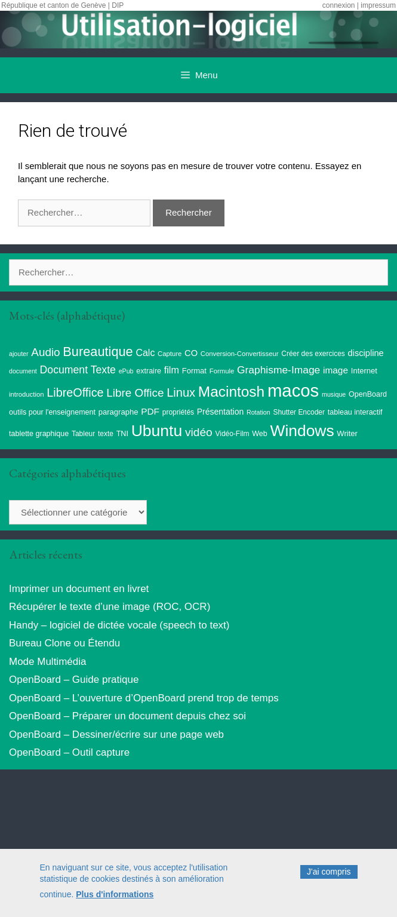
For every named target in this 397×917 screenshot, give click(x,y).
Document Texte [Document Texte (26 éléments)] (78, 370)
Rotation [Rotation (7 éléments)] (258, 412)
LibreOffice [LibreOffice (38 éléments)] (75, 392)
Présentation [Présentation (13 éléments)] (220, 411)
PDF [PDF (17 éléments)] (150, 411)
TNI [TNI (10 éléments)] (122, 434)
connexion (338, 5)
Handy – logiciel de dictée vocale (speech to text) (119, 625)
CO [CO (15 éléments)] (191, 353)
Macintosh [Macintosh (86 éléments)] (231, 392)
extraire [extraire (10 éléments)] (148, 371)
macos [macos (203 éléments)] (293, 390)
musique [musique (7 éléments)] (334, 394)
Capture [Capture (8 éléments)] (169, 353)
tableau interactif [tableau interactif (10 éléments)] (355, 412)
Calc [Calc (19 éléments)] (145, 353)
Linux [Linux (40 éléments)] (181, 392)
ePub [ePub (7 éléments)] (126, 371)
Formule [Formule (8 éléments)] (222, 371)
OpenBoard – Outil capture (69, 752)
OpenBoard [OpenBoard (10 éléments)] (368, 394)
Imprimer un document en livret (79, 588)
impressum (378, 5)
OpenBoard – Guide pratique (74, 679)
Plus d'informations (114, 897)
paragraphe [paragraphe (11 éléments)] (119, 411)
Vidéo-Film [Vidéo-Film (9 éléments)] (232, 434)
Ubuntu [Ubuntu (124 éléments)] (157, 431)
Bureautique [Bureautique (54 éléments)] (98, 351)
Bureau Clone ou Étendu (64, 643)
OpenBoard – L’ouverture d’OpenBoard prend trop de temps (144, 698)
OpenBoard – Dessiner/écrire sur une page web (116, 734)
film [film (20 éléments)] (171, 369)
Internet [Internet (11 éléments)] (364, 370)
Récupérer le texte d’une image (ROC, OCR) (109, 606)
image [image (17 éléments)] (335, 370)
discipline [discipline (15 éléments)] (366, 353)
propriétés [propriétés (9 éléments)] (178, 412)
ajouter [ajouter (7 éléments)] (19, 353)
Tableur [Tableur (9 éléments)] (83, 434)
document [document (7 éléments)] (23, 371)
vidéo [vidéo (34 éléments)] (199, 432)
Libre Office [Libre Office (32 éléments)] (135, 393)
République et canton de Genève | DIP (62, 5)
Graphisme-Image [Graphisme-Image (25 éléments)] (278, 370)
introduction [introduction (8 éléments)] (26, 394)
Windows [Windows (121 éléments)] (302, 431)
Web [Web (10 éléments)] (259, 434)
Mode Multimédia (47, 661)
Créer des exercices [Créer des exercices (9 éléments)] (313, 353)
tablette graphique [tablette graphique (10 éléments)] (39, 434)
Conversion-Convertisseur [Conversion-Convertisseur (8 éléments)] (240, 353)
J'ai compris (328, 875)
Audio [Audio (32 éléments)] (45, 352)
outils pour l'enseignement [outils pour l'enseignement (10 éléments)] (52, 412)
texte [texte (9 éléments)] (105, 434)
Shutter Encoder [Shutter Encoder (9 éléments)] (299, 412)
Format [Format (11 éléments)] (194, 370)
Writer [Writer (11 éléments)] (347, 433)
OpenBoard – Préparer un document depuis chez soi (127, 716)
